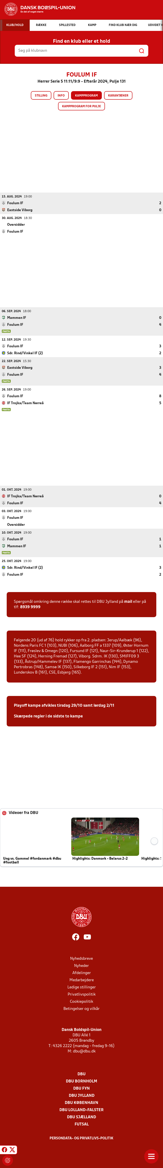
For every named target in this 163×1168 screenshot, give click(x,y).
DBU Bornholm (81, 1081)
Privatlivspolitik (82, 994)
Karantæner (118, 95)
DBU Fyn (81, 1088)
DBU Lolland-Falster (81, 1110)
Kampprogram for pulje (81, 106)
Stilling (41, 95)
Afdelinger (81, 973)
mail (128, 601)
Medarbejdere (81, 980)
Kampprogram (86, 95)
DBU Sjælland (81, 1117)
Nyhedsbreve (81, 958)
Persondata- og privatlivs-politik (81, 1138)
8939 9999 (30, 607)
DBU (81, 1074)
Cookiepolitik (81, 1001)
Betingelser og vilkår (81, 1009)
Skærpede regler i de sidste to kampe (48, 716)
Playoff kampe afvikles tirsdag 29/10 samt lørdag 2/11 (64, 705)
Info (61, 95)
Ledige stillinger (81, 987)
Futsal (82, 1124)
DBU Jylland (81, 1095)
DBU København (81, 1103)
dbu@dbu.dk (84, 1051)
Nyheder (81, 966)
